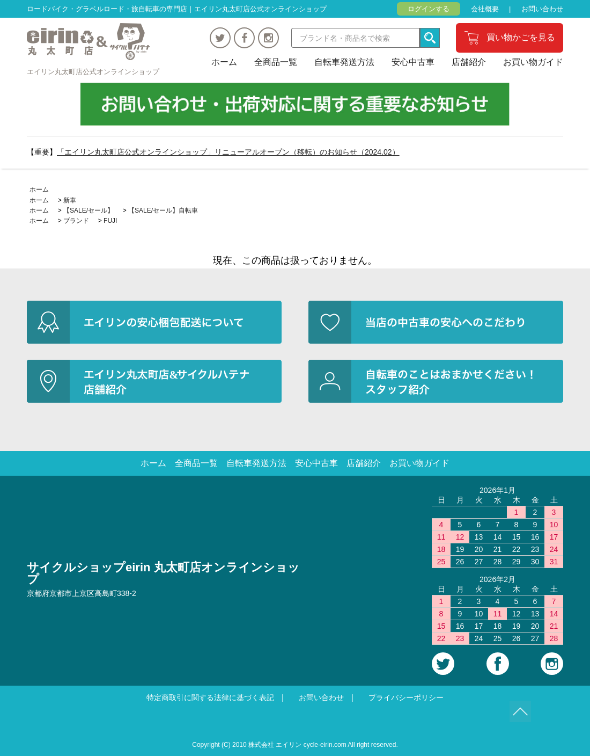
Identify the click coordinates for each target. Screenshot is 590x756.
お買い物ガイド (533, 62)
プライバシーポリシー (406, 697)
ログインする (428, 9)
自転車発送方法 (344, 62)
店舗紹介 (469, 62)
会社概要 (485, 9)
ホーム (224, 62)
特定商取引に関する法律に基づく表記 (210, 697)
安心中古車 (413, 62)
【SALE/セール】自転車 (163, 210)
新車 (69, 200)
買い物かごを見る (520, 37)
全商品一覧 (275, 62)
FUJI (110, 220)
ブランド (76, 220)
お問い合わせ (542, 9)
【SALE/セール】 (88, 210)
